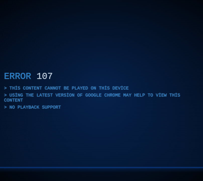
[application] (101, 90)
